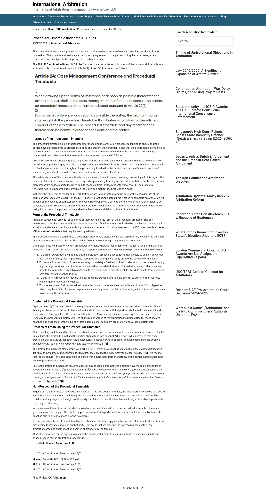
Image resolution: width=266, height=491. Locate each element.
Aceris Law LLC (64, 442)
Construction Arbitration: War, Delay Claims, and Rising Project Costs (203, 90)
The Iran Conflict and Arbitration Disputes (200, 179)
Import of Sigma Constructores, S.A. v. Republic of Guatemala (203, 216)
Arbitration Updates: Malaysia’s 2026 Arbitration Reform (204, 198)
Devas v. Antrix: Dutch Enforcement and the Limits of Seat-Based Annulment (202, 159)
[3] (146, 352)
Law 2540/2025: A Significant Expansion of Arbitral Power (198, 72)
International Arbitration (60, 4)
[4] (62, 380)
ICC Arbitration (57, 476)
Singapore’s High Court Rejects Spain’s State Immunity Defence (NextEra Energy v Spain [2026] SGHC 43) (204, 137)
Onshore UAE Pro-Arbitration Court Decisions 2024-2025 (202, 291)
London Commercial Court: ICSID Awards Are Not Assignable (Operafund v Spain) (201, 253)
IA (142, 486)
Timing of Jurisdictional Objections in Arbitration (204, 54)
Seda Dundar (46, 442)
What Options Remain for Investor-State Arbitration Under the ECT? (202, 234)
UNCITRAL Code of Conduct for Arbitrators (199, 273)
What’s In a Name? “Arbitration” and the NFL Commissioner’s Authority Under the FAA (203, 311)
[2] (106, 343)
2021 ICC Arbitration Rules (52, 64)
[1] (128, 68)
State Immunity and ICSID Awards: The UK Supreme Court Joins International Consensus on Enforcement (202, 112)
